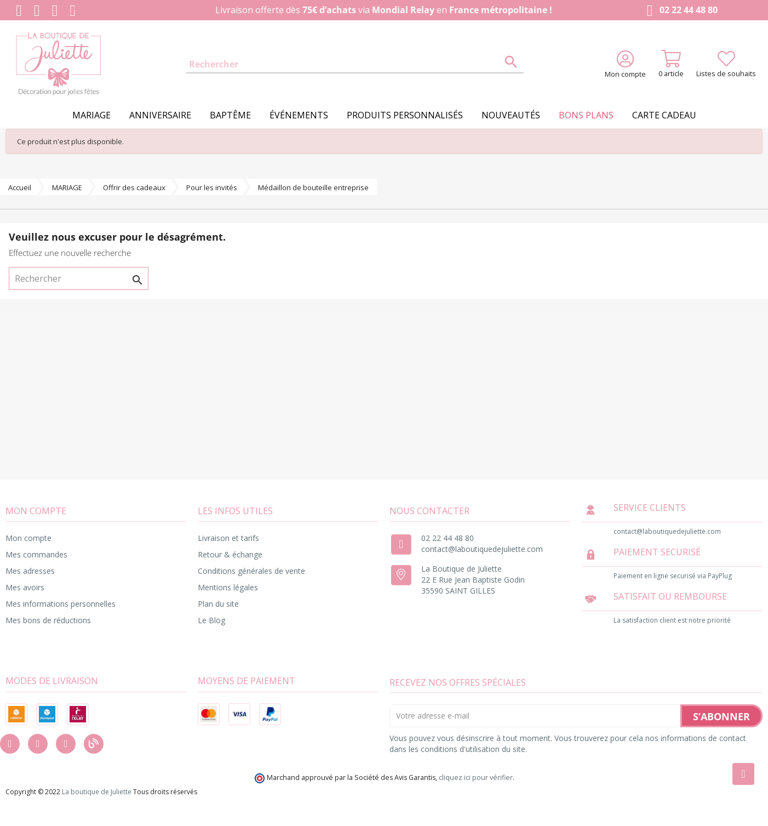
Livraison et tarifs (228, 538)
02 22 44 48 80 (680, 11)
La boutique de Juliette (96, 791)
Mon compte (28, 538)
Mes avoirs (24, 587)
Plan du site (218, 604)
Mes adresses (30, 571)
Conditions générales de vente (251, 571)
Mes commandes (36, 554)
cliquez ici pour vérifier (476, 777)
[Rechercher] (355, 64)
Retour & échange (230, 554)
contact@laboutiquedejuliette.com (482, 549)
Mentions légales (228, 587)
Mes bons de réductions (48, 620)
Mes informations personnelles (60, 604)
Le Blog (211, 620)
